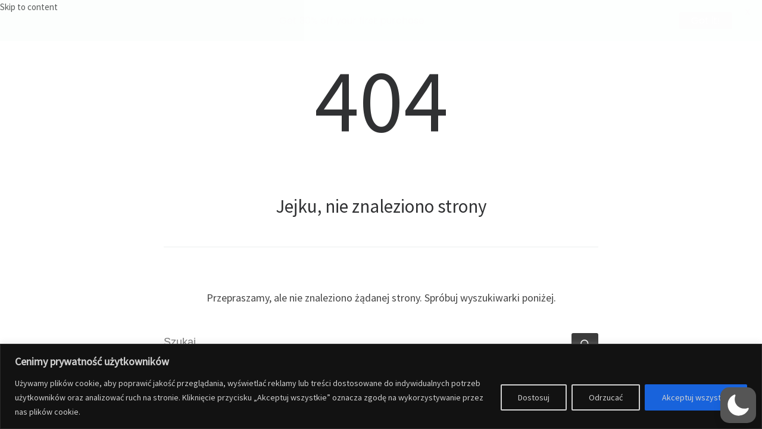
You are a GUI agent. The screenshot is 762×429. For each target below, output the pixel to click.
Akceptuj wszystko (696, 397)
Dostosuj (533, 397)
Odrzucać (606, 397)
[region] (381, 386)
